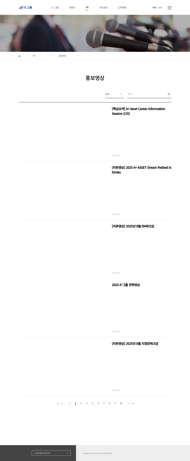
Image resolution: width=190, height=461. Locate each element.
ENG (160, 7)
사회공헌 (103, 7)
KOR (154, 7)
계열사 (72, 7)
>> (129, 403)
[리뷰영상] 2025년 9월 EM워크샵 (133, 226)
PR (87, 7)
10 (121, 403)
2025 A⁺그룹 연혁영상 (126, 284)
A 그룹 (55, 7)
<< (58, 403)
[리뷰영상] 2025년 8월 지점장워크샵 (135, 343)
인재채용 (122, 7)
